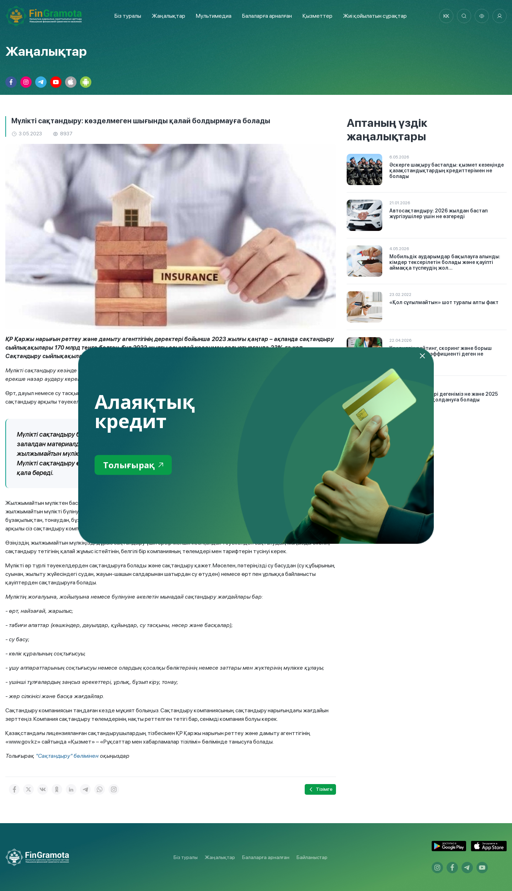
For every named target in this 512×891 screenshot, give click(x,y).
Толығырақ (133, 465)
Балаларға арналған (265, 857)
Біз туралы (127, 15)
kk (446, 16)
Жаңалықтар (168, 15)
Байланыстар (312, 857)
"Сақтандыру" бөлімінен (67, 755)
